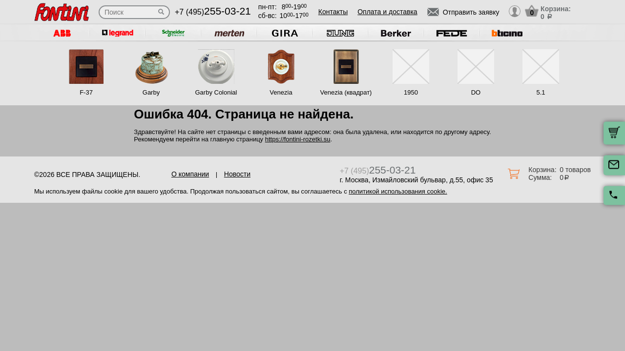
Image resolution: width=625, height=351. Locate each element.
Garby (151, 92)
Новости (237, 174)
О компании (190, 174)
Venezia (281, 92)
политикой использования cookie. (398, 191)
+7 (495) (213, 12)
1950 (411, 92)
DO (476, 92)
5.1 (540, 92)
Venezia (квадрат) (346, 92)
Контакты (333, 12)
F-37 (86, 92)
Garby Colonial (216, 92)
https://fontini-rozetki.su (298, 139)
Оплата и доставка (387, 12)
